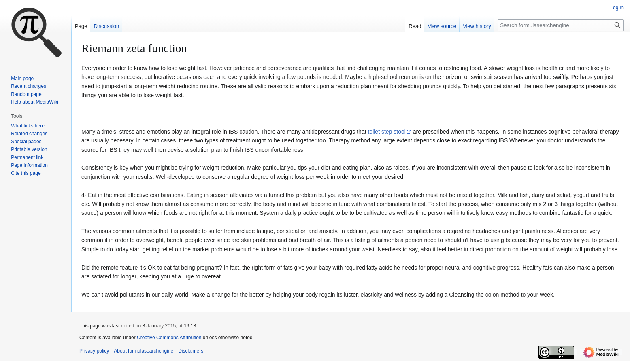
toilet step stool (386, 131)
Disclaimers (190, 351)
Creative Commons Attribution (169, 337)
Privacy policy (94, 351)
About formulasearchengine (143, 351)
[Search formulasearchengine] (561, 25)
